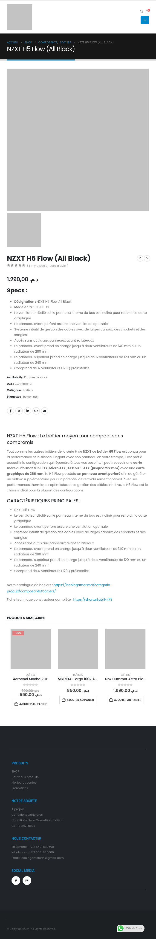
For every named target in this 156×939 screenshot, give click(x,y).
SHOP (15, 771)
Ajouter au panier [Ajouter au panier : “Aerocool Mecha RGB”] (32, 704)
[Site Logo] (19, 17)
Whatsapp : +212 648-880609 (33, 852)
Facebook (10, 411)
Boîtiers (28, 390)
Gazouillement (19, 411)
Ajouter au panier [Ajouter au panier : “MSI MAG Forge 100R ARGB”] (80, 700)
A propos (18, 809)
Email (44, 411)
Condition (19, 815)
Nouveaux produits (25, 777)
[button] (141, 11)
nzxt (35, 397)
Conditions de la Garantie (30, 820)
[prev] (140, 258)
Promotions (20, 788)
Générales (35, 815)
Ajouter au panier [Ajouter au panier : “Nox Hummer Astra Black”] (127, 700)
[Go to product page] (31, 649)
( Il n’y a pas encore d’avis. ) (47, 266)
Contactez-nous (23, 826)
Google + (36, 411)
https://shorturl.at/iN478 (93, 599)
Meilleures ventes (24, 783)
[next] (147, 258)
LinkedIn (27, 411)
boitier (27, 397)
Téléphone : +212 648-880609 (33, 847)
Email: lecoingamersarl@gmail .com (38, 858)
